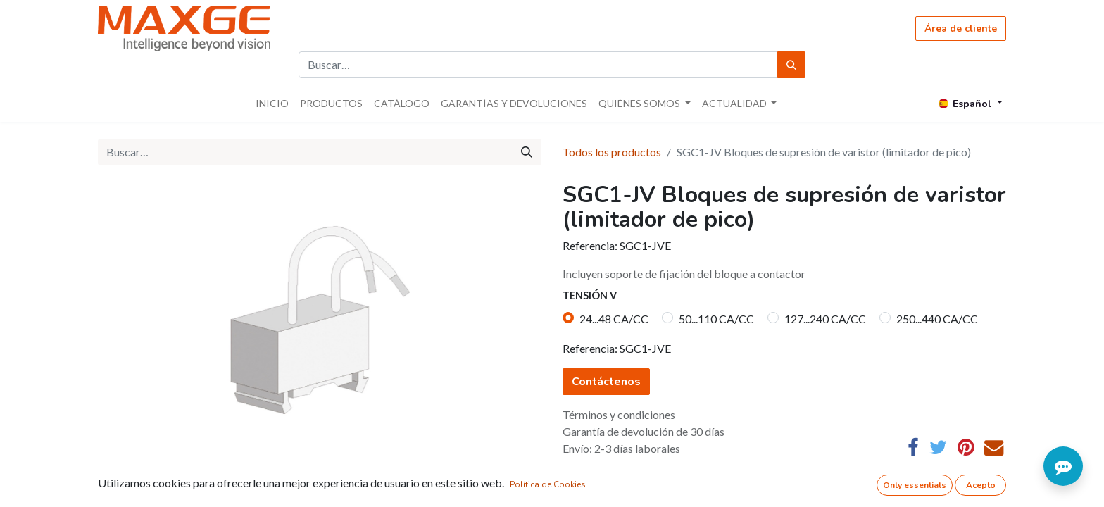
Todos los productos (612, 151)
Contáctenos (606, 381)
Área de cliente (960, 28)
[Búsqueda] (791, 64)
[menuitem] (272, 103)
